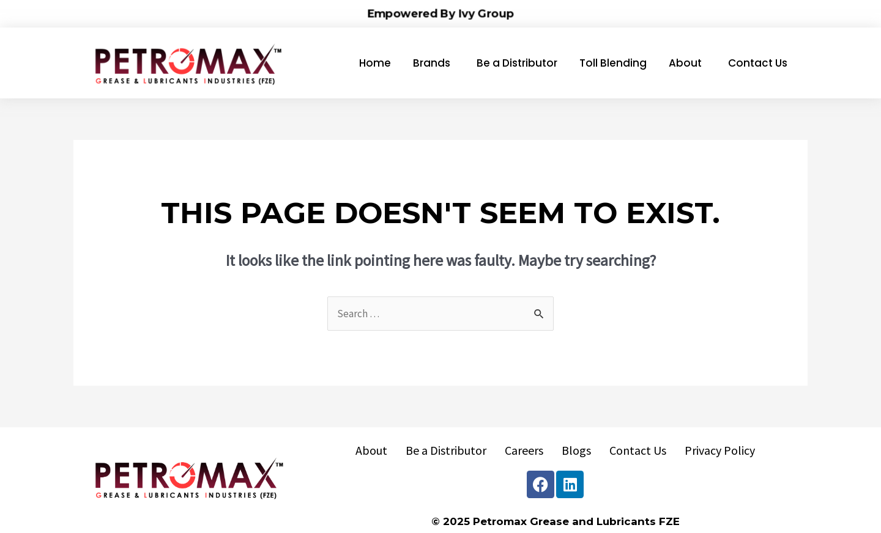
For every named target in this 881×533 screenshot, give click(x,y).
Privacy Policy (720, 450)
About (371, 450)
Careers (524, 450)
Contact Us (637, 450)
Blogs (576, 450)
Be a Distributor (446, 450)
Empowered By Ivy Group (440, 13)
